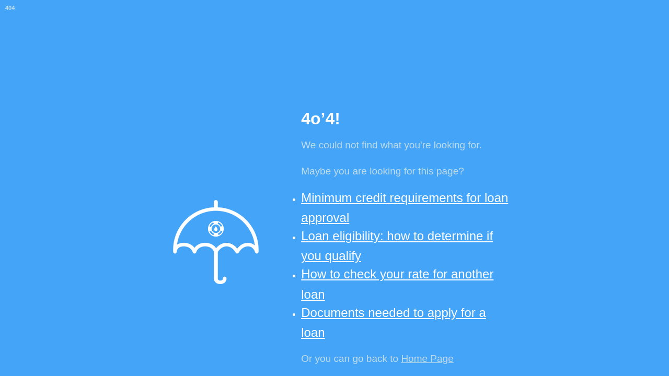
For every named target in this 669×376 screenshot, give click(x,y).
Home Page (427, 358)
